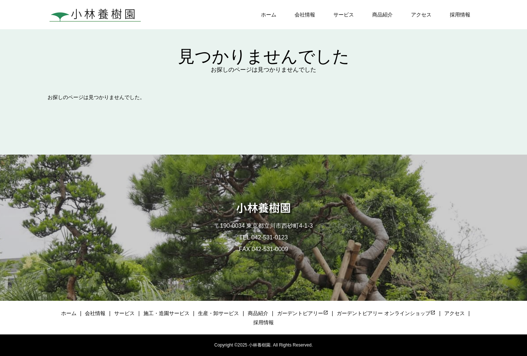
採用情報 (460, 15)
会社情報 (305, 15)
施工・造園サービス (166, 313)
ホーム (268, 15)
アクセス (421, 15)
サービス (343, 15)
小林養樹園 (263, 207)
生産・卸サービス (218, 313)
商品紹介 (382, 15)
